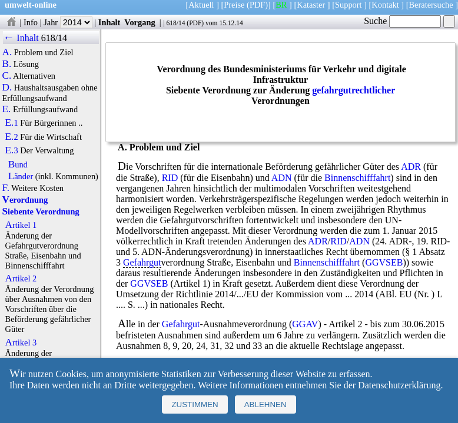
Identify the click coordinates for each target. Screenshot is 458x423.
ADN (281, 178)
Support (348, 4)
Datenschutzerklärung (399, 385)
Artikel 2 (21, 278)
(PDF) (257, 4)
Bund (18, 164)
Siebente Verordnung (40, 211)
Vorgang (139, 22)
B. (6, 64)
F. (5, 188)
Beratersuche (431, 4)
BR (281, 4)
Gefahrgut (142, 262)
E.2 (11, 137)
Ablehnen (265, 404)
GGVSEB (384, 262)
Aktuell (201, 4)
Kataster (311, 4)
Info (31, 22)
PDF (195, 22)
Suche (402, 21)
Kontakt (385, 4)
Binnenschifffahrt (357, 178)
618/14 (175, 22)
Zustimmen (194, 404)
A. (7, 52)
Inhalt (109, 22)
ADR (411, 167)
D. (7, 87)
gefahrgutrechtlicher (353, 90)
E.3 (11, 150)
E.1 (11, 122)
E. (6, 109)
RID (170, 178)
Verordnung (25, 199)
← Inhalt (21, 38)
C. (6, 75)
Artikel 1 (21, 225)
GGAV (305, 324)
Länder (21, 176)
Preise (234, 4)
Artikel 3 (21, 342)
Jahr (68, 22)
